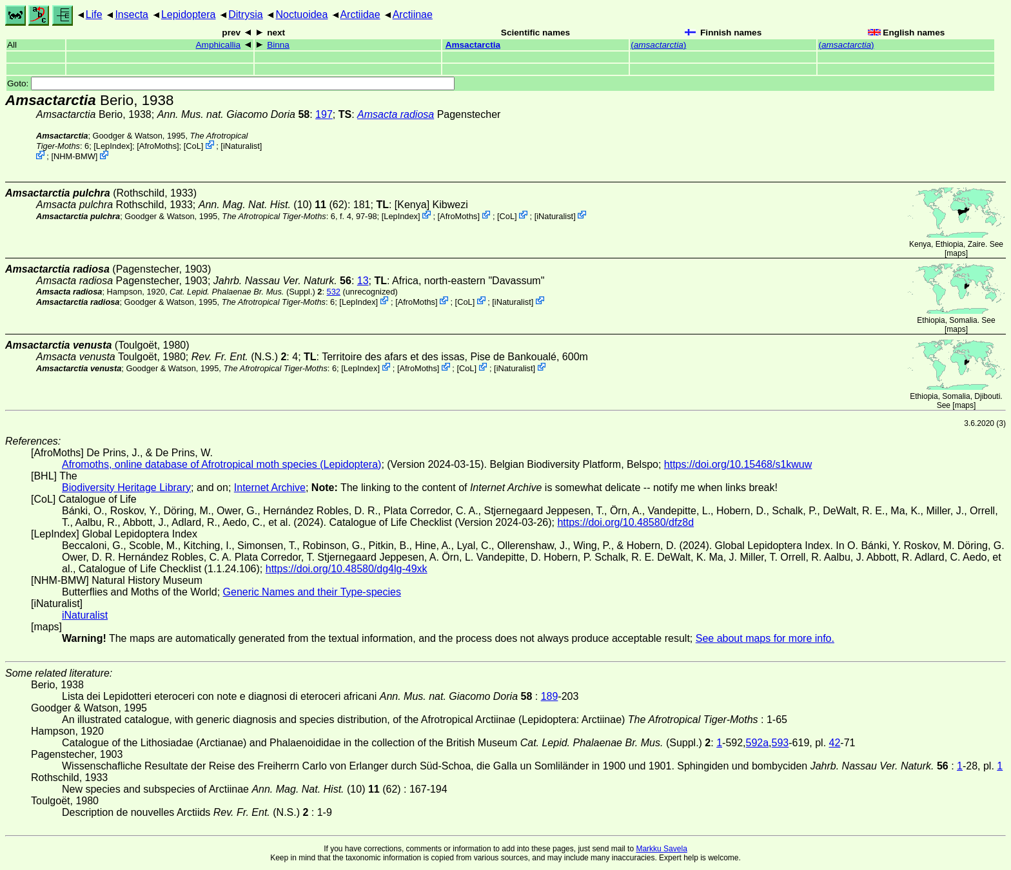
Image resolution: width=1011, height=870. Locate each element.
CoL (193, 146)
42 (835, 742)
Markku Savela (661, 848)
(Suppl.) (242, 291)
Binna (278, 45)
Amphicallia (218, 45)
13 (363, 280)
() (658, 45)
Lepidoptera (188, 14)
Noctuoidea (301, 14)
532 (333, 291)
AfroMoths (158, 146)
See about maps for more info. (765, 638)
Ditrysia (245, 14)
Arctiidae (360, 14)
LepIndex (113, 146)
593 (780, 742)
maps (956, 253)
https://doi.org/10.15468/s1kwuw (738, 464)
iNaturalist (241, 146)
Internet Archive (270, 487)
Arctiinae (413, 14)
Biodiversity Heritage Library (126, 487)
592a (757, 742)
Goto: (231, 83)
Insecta (131, 14)
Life (94, 14)
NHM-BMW (74, 156)
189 (549, 696)
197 (324, 114)
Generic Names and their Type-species (312, 591)
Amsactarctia (473, 45)
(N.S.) (239, 356)
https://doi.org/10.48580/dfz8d (625, 522)
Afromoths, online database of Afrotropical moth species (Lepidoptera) (221, 464)
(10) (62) (273, 204)
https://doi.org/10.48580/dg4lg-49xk (346, 568)
